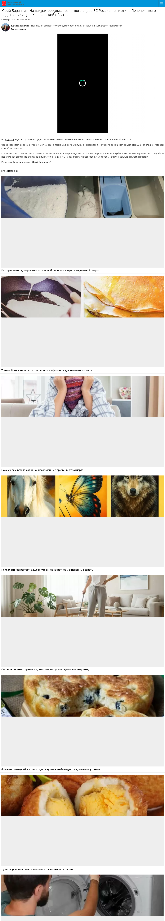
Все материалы (18, 29)
